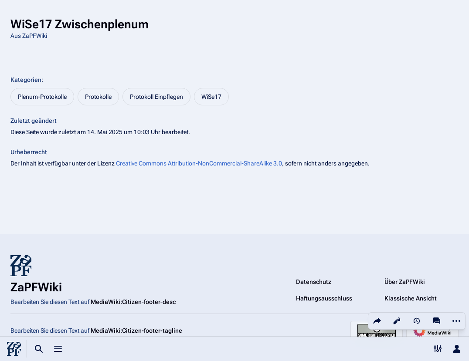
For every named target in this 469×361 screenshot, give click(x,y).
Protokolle (98, 96)
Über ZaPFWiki (404, 281)
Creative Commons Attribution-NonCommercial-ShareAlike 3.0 (199, 163)
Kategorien (25, 79)
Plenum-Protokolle (42, 96)
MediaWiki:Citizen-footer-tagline (136, 330)
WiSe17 (211, 96)
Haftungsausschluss (324, 298)
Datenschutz (313, 281)
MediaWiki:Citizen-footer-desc (133, 301)
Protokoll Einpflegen (156, 96)
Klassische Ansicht (410, 298)
